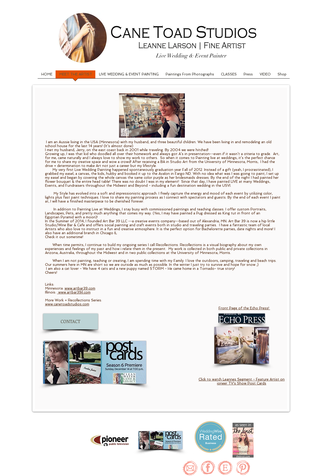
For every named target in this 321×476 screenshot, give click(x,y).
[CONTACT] (70, 321)
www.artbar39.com (80, 288)
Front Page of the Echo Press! (244, 308)
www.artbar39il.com (74, 292)
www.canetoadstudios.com (67, 304)
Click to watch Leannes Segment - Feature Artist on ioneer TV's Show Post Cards (242, 381)
